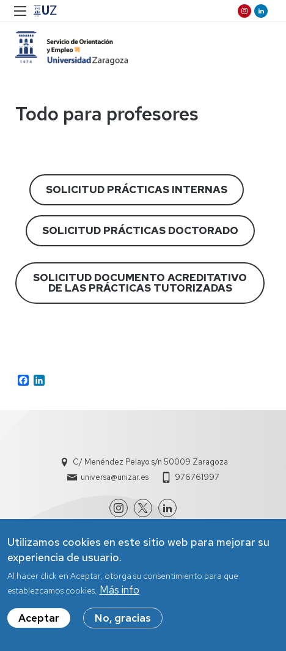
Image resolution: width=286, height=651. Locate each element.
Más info (119, 591)
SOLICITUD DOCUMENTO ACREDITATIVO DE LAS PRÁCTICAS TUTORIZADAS (140, 283)
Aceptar (38, 620)
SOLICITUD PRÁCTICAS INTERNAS (136, 189)
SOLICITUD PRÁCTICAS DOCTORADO (140, 230)
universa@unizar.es (114, 477)
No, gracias (123, 620)
